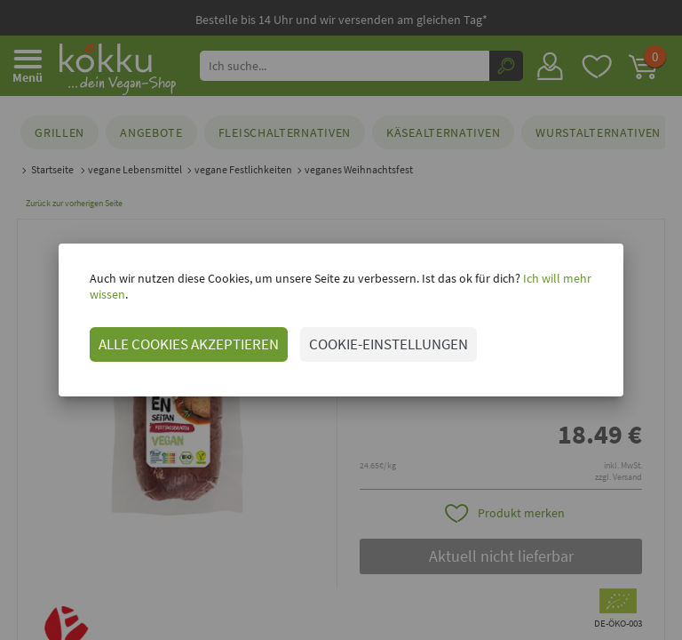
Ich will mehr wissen (555, 286)
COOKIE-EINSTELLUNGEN (368, 336)
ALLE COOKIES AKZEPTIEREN (169, 336)
